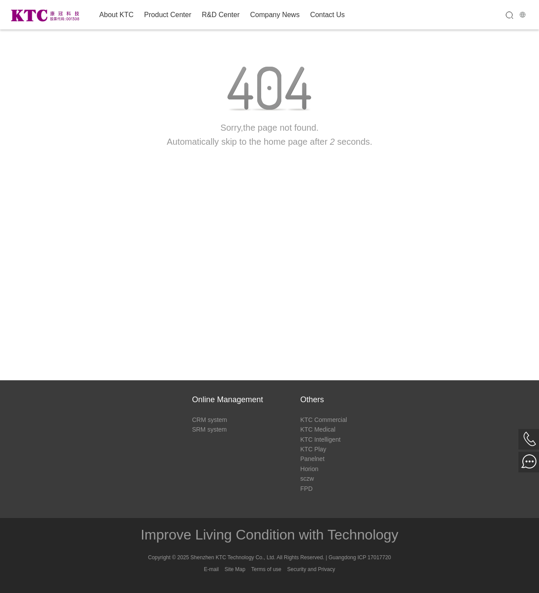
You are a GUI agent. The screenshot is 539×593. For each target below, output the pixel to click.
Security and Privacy (311, 569)
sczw (307, 478)
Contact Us (327, 14)
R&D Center (220, 14)
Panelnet (312, 458)
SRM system (209, 429)
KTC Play (313, 449)
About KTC (116, 14)
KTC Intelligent (320, 439)
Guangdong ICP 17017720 (360, 557)
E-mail (211, 569)
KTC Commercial (323, 419)
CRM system (209, 419)
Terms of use (266, 569)
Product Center (167, 14)
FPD (306, 488)
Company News (275, 14)
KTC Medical (317, 429)
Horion (309, 468)
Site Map (235, 569)
